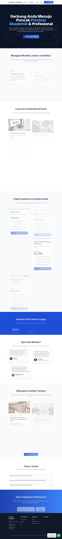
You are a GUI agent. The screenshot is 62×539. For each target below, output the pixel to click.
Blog (37, 2)
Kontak (41, 2)
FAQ (33, 519)
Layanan (24, 2)
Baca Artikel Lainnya (31, 458)
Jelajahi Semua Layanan (31, 36)
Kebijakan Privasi (36, 523)
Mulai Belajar (49, 2)
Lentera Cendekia (15, 2)
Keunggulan (31, 2)
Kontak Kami (35, 521)
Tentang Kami (23, 519)
